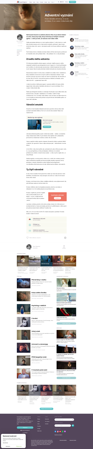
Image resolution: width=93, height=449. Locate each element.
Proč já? (76, 38)
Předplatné (72, 1)
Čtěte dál (19, 276)
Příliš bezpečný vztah (39, 357)
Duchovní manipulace (20, 264)
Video (38, 2)
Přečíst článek (47, 126)
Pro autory (47, 421)
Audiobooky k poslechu (62, 276)
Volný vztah (36, 331)
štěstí (18, 52)
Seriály (45, 2)
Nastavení (8, 446)
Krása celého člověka (79, 54)
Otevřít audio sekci (66, 323)
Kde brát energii (47, 120)
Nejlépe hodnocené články (46, 408)
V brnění (77, 71)
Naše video (59, 328)
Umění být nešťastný (58, 263)
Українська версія (58, 434)
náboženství (19, 51)
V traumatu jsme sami (39, 370)
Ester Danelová (20, 41)
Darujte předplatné (25, 430)
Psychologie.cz (22, 2)
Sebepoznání (19, 49)
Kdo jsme (47, 419)
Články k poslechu (74, 34)
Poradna (41, 2)
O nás (52, 2)
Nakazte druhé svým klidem (64, 302)
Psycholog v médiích (79, 63)
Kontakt (46, 423)
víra (18, 55)
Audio (34, 2)
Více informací (5, 442)
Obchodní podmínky (63, 440)
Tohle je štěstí (33, 263)
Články (30, 2)
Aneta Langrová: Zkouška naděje (65, 339)
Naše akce (39, 430)
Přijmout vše (18, 446)
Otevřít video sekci (66, 377)
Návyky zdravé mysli (70, 263)
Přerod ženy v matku (79, 46)
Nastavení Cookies (73, 440)
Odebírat (73, 425)
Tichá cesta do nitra (62, 317)
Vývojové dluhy (61, 288)
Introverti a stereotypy (40, 344)
